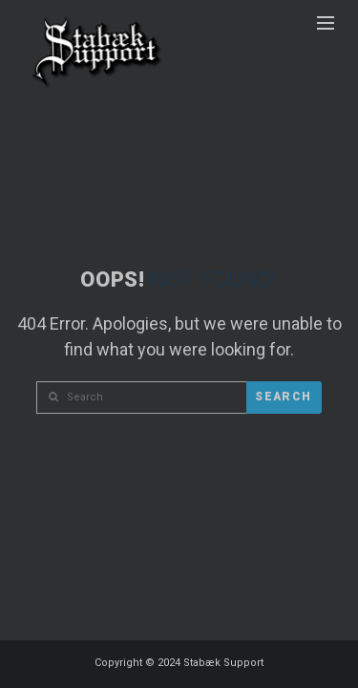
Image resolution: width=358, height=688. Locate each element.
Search (283, 396)
